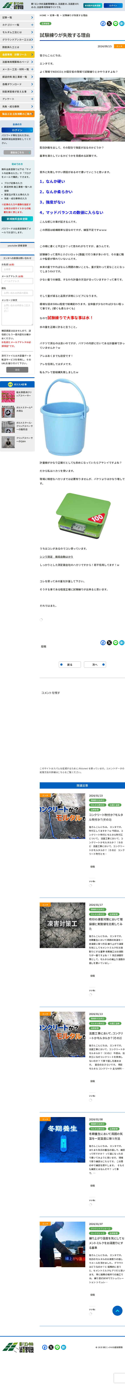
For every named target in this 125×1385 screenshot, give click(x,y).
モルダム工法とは (12, 32)
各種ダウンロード (12, 84)
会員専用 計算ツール (14, 54)
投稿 (43, 645)
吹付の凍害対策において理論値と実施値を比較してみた (106, 924)
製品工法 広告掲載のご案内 (17, 113)
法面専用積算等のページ (15, 61)
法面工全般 (115, 805)
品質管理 (45, 23)
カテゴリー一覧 (10, 24)
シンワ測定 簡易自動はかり (56, 557)
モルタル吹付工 (98, 805)
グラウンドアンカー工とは (16, 39)
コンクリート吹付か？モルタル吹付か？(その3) (106, 817)
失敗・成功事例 (10, 106)
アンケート (8, 99)
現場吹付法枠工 (98, 800)
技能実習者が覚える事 (14, 91)
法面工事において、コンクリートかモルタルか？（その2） (106, 1035)
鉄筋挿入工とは (10, 47)
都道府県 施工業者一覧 (14, 76)
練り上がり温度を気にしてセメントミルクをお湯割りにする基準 (107, 1243)
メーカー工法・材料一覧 (15, 69)
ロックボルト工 (98, 1233)
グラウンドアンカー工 (100, 1228)
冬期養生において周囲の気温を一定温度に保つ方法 (106, 1136)
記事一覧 (7, 17)
